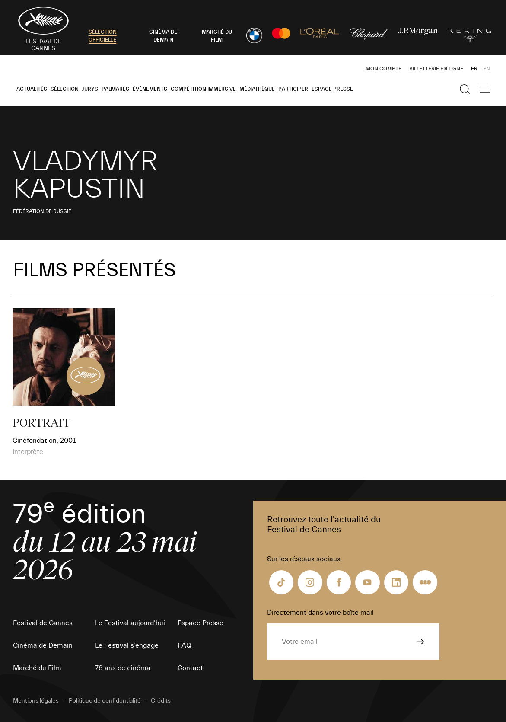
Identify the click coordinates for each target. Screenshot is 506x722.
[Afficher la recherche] (465, 89)
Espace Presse (332, 89)
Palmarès (115, 89)
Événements (150, 89)
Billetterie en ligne (436, 69)
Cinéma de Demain (43, 645)
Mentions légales (36, 700)
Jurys (90, 89)
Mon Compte (383, 69)
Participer (293, 89)
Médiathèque (257, 89)
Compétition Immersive (203, 89)
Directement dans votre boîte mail (320, 613)
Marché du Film (37, 668)
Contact (190, 668)
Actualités (31, 89)
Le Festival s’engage (127, 645)
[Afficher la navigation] (485, 89)
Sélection (65, 89)
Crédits (161, 700)
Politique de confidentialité (105, 700)
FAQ (184, 645)
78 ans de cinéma (122, 668)
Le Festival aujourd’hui (130, 623)
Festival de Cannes (43, 623)
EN (486, 69)
